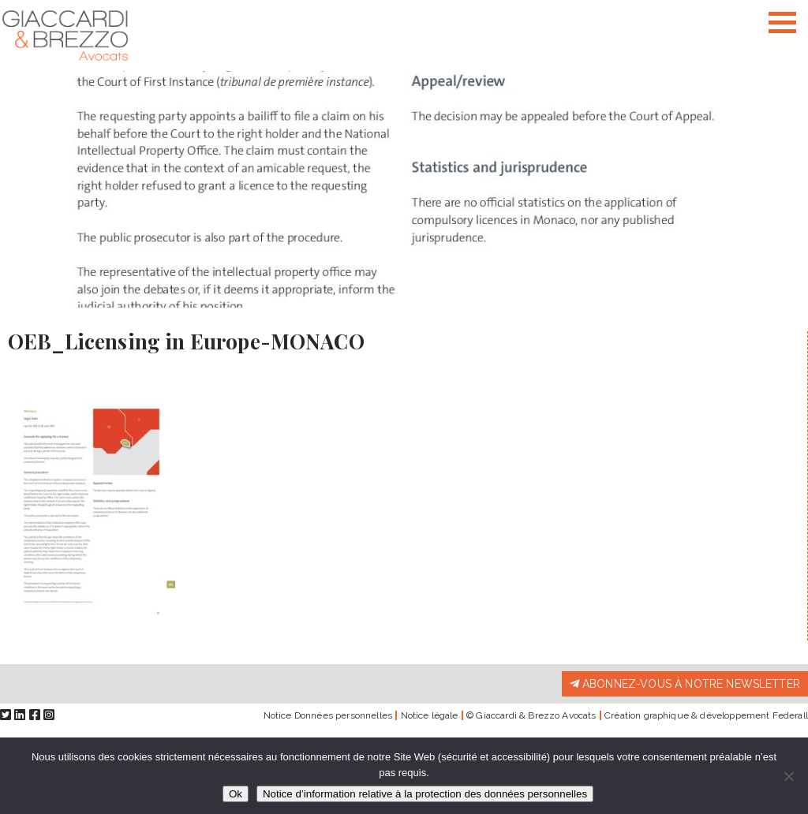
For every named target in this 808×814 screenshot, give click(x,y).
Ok (235, 794)
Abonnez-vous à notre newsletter (685, 684)
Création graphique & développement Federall (706, 715)
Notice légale (429, 715)
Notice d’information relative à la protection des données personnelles (425, 794)
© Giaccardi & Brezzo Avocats (531, 715)
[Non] (788, 776)
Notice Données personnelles (328, 715)
